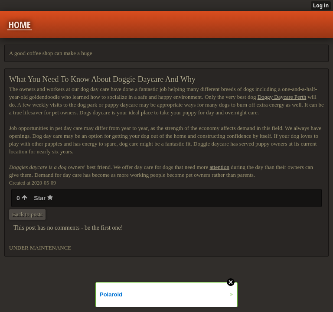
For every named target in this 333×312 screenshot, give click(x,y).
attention (219, 167)
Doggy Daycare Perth (282, 97)
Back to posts (27, 214)
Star (43, 198)
